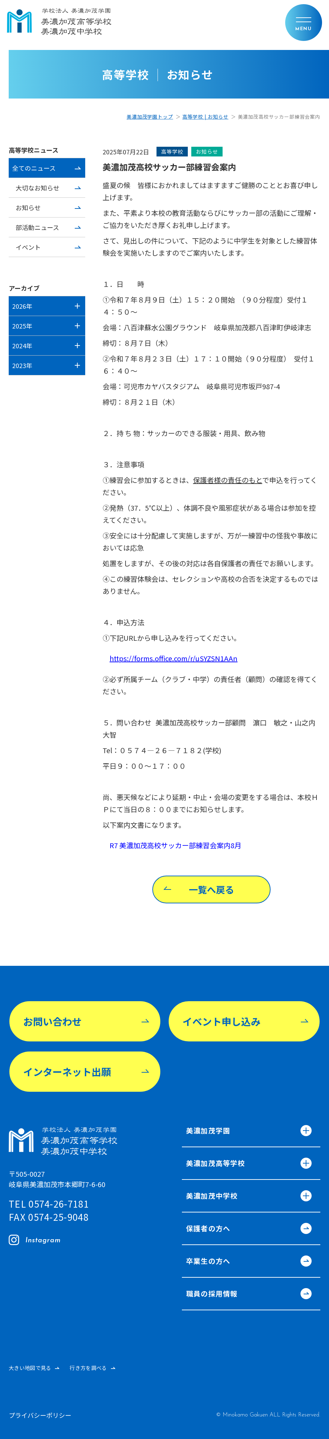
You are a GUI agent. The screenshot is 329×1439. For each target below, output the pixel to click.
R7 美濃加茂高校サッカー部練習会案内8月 (175, 845)
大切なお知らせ (37, 187)
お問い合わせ (52, 1021)
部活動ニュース (37, 227)
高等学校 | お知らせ (205, 116)
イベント (28, 247)
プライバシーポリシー (40, 1415)
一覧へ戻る (211, 889)
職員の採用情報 (247, 1294)
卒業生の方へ (247, 1262)
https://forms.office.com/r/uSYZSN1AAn (174, 658)
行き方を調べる (88, 1367)
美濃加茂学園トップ (150, 116)
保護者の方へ (247, 1229)
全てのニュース (34, 167)
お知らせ (28, 207)
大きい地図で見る (30, 1367)
